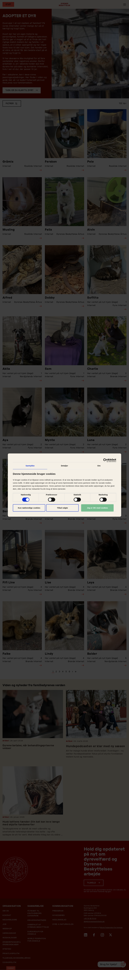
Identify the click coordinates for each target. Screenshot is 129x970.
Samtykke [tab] (30, 465)
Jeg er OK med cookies (97, 508)
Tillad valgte (62, 508)
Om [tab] (99, 465)
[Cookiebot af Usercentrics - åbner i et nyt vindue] (105, 460)
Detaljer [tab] (64, 465)
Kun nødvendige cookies (29, 508)
